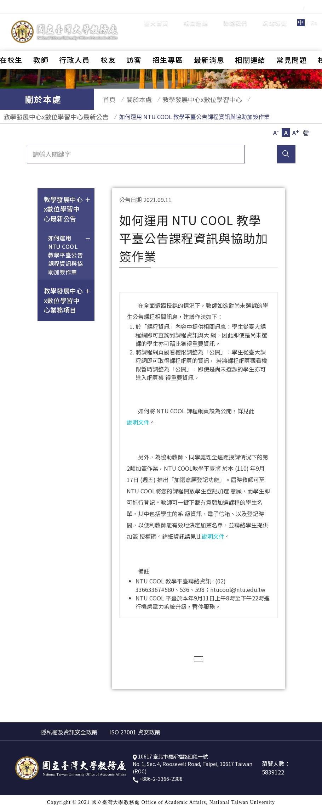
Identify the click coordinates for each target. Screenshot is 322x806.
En (314, 14)
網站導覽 (275, 14)
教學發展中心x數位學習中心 (191, 99)
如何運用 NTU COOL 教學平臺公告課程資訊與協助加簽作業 (69, 252)
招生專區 (168, 42)
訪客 (134, 42)
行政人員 (74, 42)
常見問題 (291, 42)
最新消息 (209, 42)
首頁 (105, 99)
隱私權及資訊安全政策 (69, 728)
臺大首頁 (156, 14)
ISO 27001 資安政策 (134, 728)
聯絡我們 (235, 14)
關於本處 (132, 99)
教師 (40, 42)
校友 (108, 42)
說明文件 (138, 418)
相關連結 (196, 14)
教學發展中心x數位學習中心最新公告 (52, 114)
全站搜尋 (301, 24)
